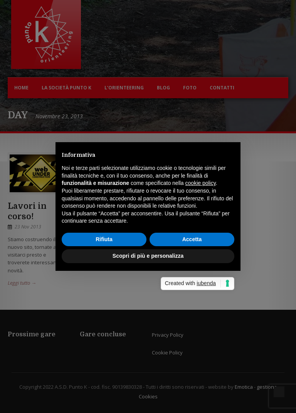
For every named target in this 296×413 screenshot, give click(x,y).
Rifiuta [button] (104, 239)
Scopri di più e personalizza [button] (148, 256)
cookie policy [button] (200, 183)
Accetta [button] (192, 239)
